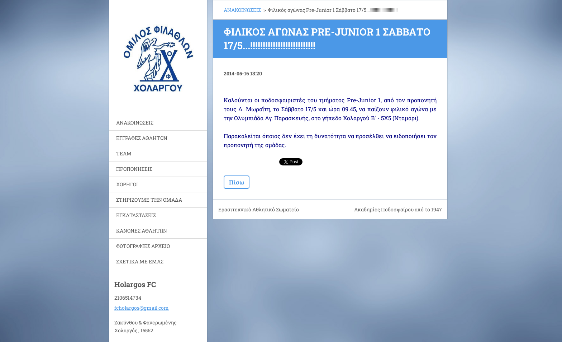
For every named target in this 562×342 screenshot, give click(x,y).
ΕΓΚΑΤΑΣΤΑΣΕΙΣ (136, 215)
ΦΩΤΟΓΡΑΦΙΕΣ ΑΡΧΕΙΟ (143, 246)
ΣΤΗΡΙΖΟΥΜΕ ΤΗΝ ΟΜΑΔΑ (149, 199)
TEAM (124, 153)
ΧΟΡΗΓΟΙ (127, 184)
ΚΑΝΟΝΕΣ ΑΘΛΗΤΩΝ (141, 230)
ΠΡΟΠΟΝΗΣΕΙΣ (134, 168)
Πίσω (236, 182)
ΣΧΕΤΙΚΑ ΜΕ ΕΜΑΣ (139, 261)
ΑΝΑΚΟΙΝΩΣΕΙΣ (134, 122)
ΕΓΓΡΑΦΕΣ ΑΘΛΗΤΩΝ (141, 138)
